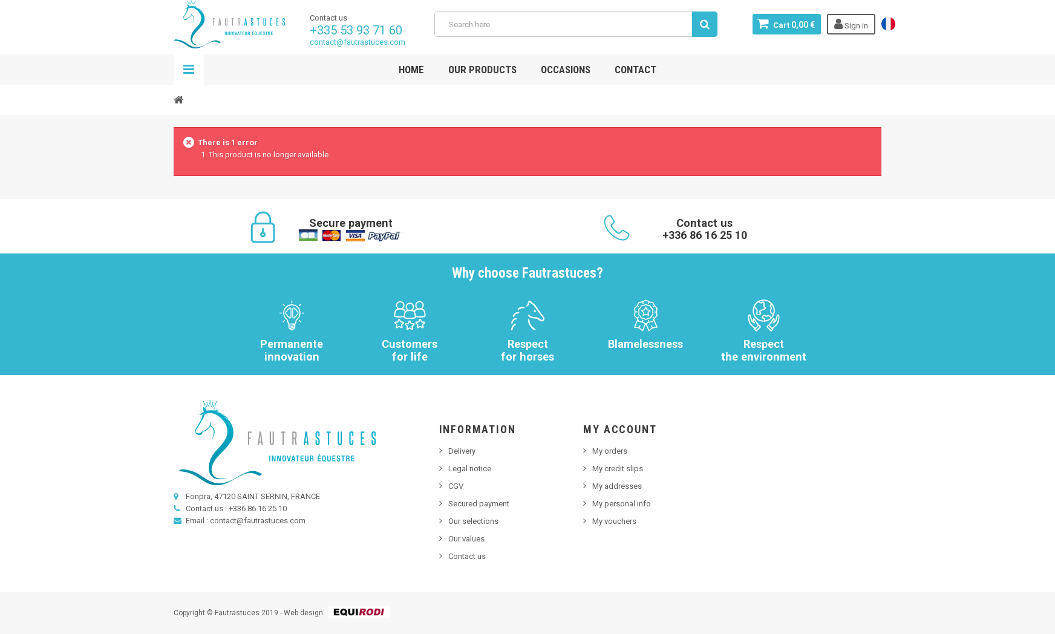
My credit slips (617, 468)
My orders (609, 451)
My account (619, 429)
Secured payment (478, 503)
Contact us (467, 556)
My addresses (617, 486)
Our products (482, 70)
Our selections (473, 521)
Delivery (461, 451)
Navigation (189, 69)
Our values (466, 538)
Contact (635, 70)
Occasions (565, 70)
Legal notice (469, 468)
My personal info (621, 503)
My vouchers (614, 521)
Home (411, 70)
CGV (455, 486)
